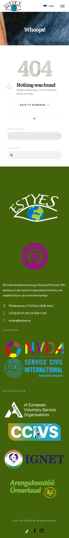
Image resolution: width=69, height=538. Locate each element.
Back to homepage (34, 104)
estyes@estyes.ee (20, 320)
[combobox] (34, 136)
